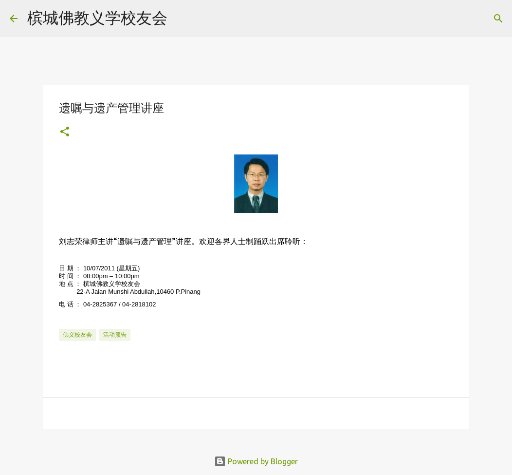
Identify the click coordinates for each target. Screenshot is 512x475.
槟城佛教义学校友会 (97, 17)
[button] (65, 132)
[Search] (181, 18)
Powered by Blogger (256, 461)
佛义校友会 (77, 334)
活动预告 (115, 334)
